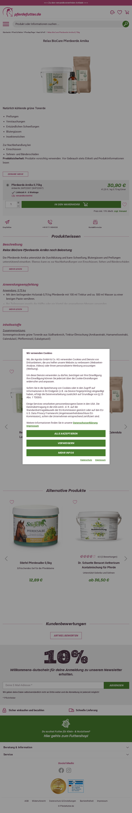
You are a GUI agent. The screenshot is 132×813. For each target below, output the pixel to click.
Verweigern (66, 443)
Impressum (32, 426)
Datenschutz (86, 460)
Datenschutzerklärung (85, 422)
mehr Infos (66, 452)
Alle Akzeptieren (66, 433)
